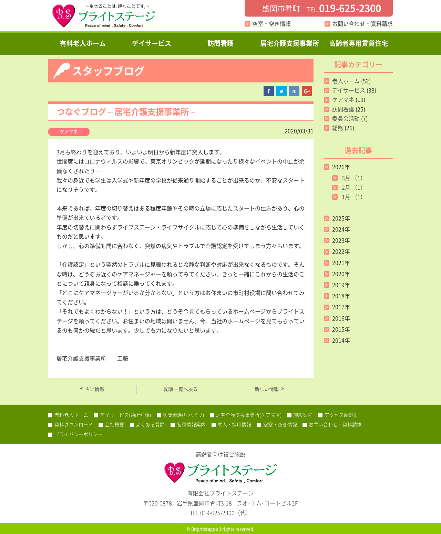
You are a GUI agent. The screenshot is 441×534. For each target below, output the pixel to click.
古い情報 (94, 389)
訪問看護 (220, 43)
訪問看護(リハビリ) (183, 414)
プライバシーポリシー (78, 434)
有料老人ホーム (83, 43)
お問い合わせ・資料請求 (362, 23)
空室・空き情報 (271, 23)
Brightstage (203, 528)
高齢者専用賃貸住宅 (358, 43)
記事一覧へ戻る (181, 388)
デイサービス (151, 43)
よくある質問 (150, 424)
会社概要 (114, 424)
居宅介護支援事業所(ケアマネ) (248, 414)
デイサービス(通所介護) (125, 414)
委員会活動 (346, 118)
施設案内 (302, 414)
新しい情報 (267, 389)
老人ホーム (346, 81)
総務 (337, 127)
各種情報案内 (191, 424)
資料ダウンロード (73, 424)
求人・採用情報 (234, 424)
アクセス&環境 (341, 414)
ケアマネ (69, 131)
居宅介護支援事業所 (289, 43)
